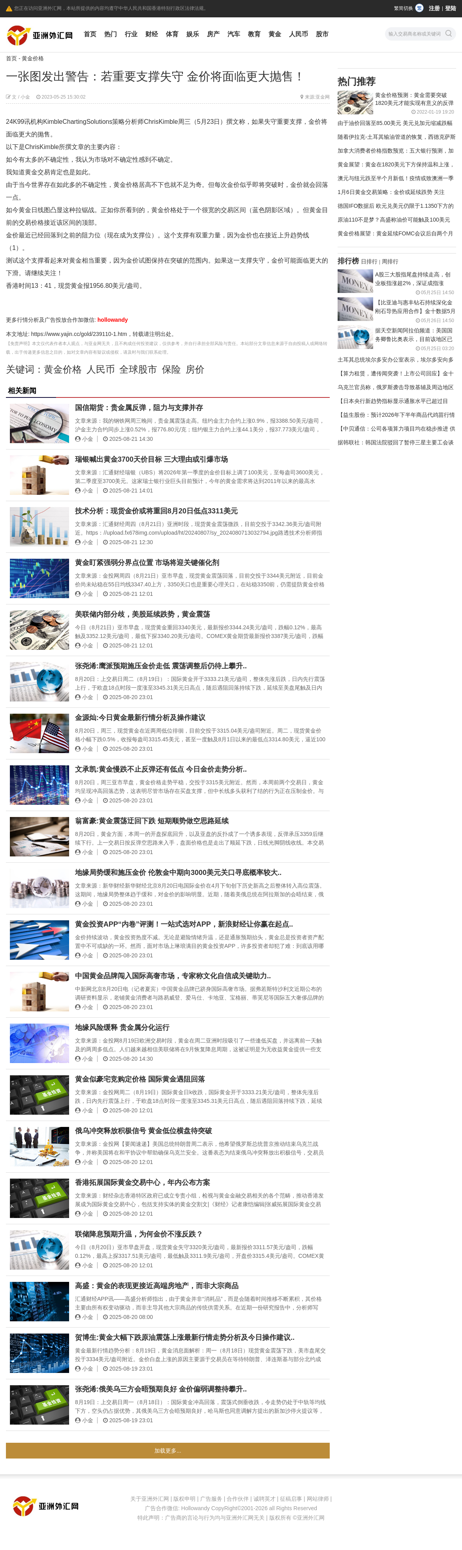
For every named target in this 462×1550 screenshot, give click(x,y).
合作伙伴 (238, 1499)
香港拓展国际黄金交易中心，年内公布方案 (142, 1182)
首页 (90, 34)
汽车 (233, 34)
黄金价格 (33, 58)
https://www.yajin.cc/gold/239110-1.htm (79, 334)
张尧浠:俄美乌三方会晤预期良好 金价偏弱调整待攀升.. (161, 1389)
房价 (195, 369)
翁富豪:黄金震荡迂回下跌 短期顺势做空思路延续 (152, 821)
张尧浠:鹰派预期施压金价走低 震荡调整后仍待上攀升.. (161, 666)
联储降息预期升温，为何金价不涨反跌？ (139, 1234)
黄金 (275, 34)
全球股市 (138, 369)
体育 (172, 34)
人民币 (298, 34)
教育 (254, 34)
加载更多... (167, 1450)
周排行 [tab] (390, 261)
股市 (322, 34)
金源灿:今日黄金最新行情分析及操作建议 (140, 718)
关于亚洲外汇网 (149, 1499)
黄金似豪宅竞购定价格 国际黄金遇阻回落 (140, 1079)
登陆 (450, 8)
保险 (171, 369)
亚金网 (323, 97)
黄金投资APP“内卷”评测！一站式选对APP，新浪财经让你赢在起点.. (184, 924)
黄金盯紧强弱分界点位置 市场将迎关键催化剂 (147, 563)
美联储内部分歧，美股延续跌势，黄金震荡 (142, 614)
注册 (434, 8)
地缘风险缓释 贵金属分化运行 (122, 1027)
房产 (213, 34)
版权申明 (184, 1499)
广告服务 (211, 1499)
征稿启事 (291, 1499)
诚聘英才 (265, 1499)
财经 (151, 34)
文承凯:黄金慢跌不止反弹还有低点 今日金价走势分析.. (161, 769)
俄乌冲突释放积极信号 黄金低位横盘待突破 (143, 1131)
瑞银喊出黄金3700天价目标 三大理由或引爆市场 (151, 459)
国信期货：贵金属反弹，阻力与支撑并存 (139, 408)
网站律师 (318, 1499)
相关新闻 (22, 391)
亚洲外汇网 (311, 1518)
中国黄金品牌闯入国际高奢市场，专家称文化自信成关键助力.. (173, 976)
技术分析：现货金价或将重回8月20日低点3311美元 (156, 511)
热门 (110, 34)
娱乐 (192, 34)
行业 (131, 34)
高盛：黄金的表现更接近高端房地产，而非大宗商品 (157, 1286)
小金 (25, 97)
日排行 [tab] (369, 261)
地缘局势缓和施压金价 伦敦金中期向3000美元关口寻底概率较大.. (178, 873)
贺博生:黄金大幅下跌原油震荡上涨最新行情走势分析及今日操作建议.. (185, 1337)
